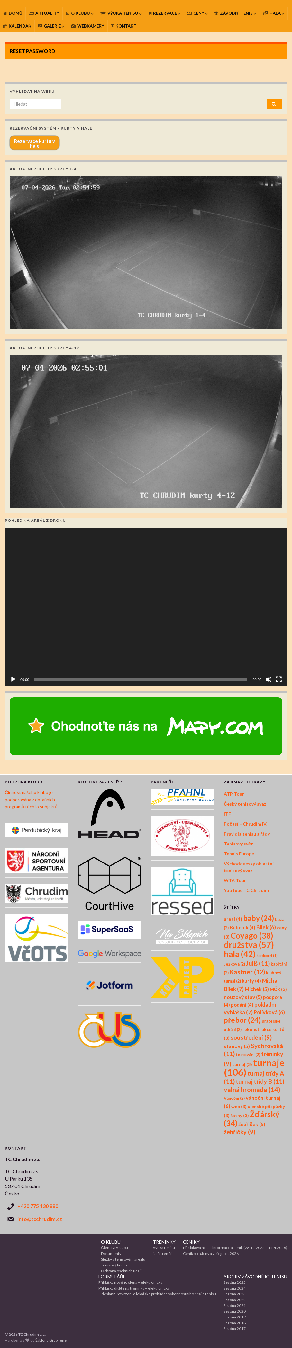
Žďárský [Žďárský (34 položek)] (251, 1118)
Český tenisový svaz (245, 804)
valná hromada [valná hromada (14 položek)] (252, 1089)
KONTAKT (123, 26)
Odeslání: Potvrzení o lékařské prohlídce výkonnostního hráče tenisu (157, 1293)
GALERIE (51, 26)
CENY (197, 13)
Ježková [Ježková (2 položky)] (234, 964)
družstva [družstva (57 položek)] (249, 945)
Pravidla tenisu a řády (247, 833)
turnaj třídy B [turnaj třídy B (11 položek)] (260, 1081)
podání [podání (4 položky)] (242, 1005)
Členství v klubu (114, 1247)
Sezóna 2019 (235, 1317)
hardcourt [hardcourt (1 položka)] (267, 955)
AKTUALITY (44, 13)
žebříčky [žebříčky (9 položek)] (239, 1131)
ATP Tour (234, 794)
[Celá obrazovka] (279, 679)
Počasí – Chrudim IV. (245, 824)
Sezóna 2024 (235, 1288)
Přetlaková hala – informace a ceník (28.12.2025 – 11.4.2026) (235, 1247)
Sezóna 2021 (235, 1305)
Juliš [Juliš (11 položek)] (258, 963)
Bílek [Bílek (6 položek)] (266, 927)
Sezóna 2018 (235, 1322)
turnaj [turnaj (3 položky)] (242, 1064)
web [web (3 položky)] (239, 1106)
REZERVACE (164, 13)
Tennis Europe (239, 853)
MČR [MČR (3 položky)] (278, 989)
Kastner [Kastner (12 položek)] (247, 972)
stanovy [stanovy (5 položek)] (237, 1046)
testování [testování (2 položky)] (248, 1054)
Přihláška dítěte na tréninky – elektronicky (133, 1288)
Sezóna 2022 (235, 1299)
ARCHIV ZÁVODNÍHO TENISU (255, 1276)
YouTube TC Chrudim (246, 890)
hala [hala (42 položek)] (240, 953)
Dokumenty (111, 1253)
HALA (273, 13)
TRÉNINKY (164, 1242)
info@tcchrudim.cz (39, 1219)
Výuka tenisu (164, 1247)
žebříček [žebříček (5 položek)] (251, 1124)
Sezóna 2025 (235, 1282)
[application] (146, 607)
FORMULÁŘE (112, 1276)
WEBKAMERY (87, 26)
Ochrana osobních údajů (122, 1270)
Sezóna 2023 (235, 1293)
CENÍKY (191, 1242)
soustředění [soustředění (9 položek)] (251, 1037)
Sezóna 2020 (235, 1311)
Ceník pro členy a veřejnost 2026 (211, 1253)
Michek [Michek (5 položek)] (257, 989)
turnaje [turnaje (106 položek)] (254, 1067)
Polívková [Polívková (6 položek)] (269, 1012)
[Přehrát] (13, 679)
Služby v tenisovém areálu (123, 1259)
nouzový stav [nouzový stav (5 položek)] (243, 997)
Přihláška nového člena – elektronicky (130, 1282)
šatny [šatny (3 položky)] (240, 1115)
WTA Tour (235, 880)
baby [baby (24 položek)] (258, 918)
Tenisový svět (238, 843)
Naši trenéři (163, 1253)
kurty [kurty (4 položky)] (251, 981)
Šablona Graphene (51, 1340)
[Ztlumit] (268, 679)
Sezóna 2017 (235, 1328)
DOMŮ (12, 13)
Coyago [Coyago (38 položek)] (252, 935)
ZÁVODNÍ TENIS (235, 13)
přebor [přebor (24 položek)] (242, 1020)
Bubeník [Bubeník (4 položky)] (242, 927)
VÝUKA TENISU (121, 13)
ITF (227, 814)
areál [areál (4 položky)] (233, 919)
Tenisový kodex (114, 1265)
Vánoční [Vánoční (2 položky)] (234, 1098)
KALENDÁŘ (17, 26)
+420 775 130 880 (37, 1206)
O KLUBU (80, 13)
